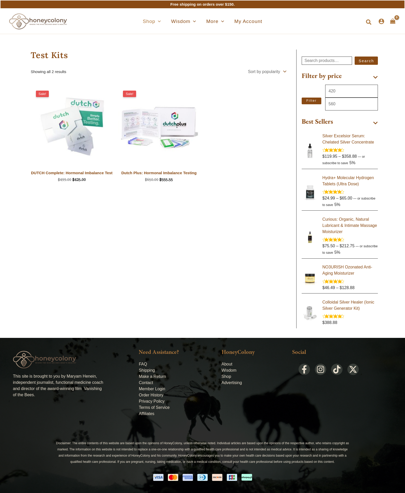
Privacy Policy (152, 400)
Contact (146, 382)
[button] (161, 21)
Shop (226, 375)
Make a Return (152, 375)
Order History (151, 394)
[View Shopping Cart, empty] (393, 21)
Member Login (152, 388)
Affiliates (146, 413)
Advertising (232, 382)
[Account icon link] (381, 21)
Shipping (147, 369)
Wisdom (229, 369)
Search (366, 61)
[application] (167, 21)
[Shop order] (266, 71)
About (227, 363)
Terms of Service (154, 406)
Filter (311, 100)
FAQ (143, 363)
